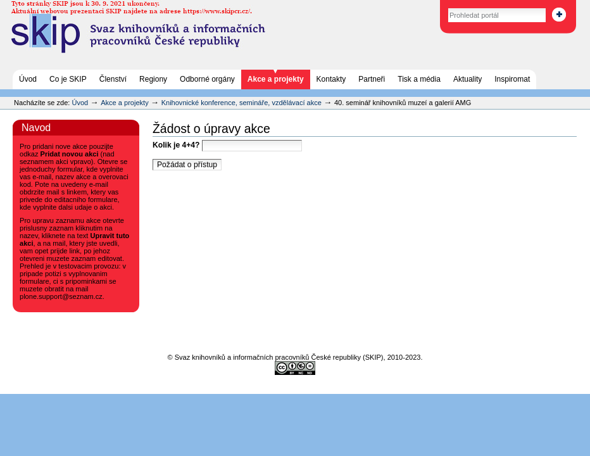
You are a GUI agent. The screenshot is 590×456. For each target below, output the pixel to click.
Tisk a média (419, 79)
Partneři (371, 79)
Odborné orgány (207, 79)
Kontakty (331, 79)
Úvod (28, 79)
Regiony (153, 79)
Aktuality (467, 79)
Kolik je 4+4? (227, 145)
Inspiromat (512, 79)
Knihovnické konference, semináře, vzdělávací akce (242, 102)
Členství (113, 79)
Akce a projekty (276, 79)
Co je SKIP (68, 79)
